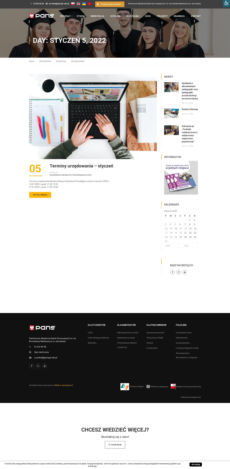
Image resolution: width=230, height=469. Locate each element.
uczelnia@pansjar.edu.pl (59, 4)
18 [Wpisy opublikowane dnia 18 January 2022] (171, 233)
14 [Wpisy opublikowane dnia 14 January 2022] (185, 228)
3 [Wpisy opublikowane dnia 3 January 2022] (165, 224)
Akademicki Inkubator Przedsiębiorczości (71, 175)
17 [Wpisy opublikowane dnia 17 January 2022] (166, 233)
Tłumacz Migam (137, 387)
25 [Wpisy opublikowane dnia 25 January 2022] (171, 237)
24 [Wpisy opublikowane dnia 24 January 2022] (166, 237)
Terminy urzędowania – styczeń (81, 165)
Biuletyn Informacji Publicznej (186, 387)
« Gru (167, 245)
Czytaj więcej (40, 195)
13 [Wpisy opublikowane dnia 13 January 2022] (181, 228)
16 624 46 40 (38, 4)
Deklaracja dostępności (191, 397)
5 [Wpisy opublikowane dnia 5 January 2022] (175, 224)
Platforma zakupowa (157, 387)
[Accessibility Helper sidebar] (226, 3)
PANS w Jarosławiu (62, 385)
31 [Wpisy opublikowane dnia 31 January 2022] (166, 241)
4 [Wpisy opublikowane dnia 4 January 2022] (170, 224)
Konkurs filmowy (190, 109)
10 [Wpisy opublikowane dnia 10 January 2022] (166, 228)
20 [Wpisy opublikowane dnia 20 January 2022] (181, 233)
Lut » (186, 245)
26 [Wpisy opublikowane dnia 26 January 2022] (176, 237)
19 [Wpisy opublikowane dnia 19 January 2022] (176, 233)
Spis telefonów (41, 352)
